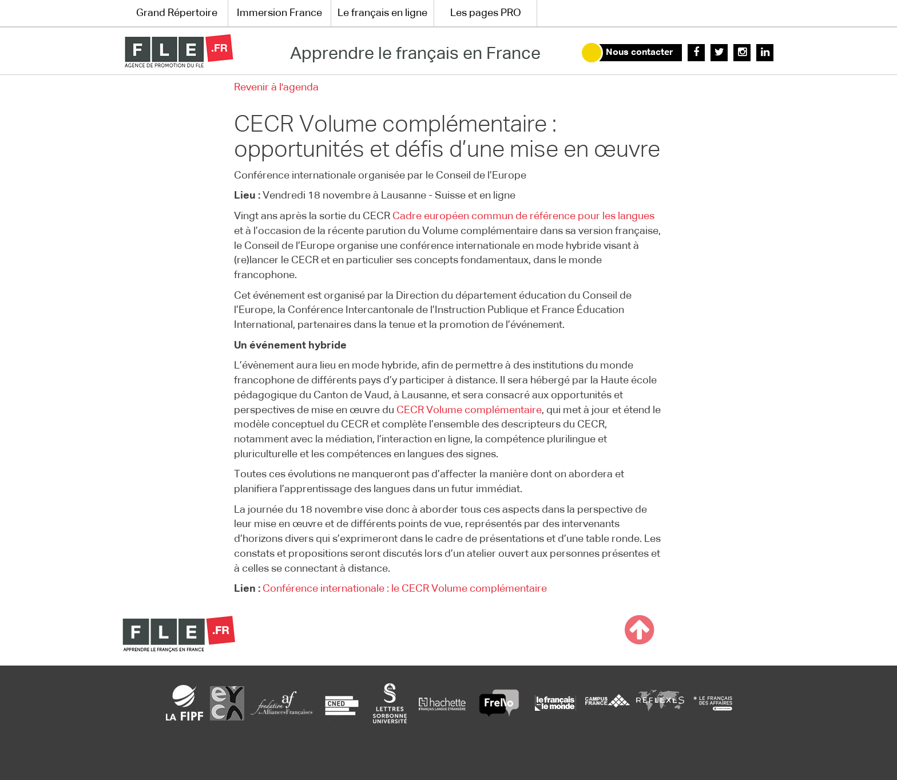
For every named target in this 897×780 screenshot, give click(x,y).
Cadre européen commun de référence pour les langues (523, 216)
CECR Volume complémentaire (469, 410)
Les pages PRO (485, 13)
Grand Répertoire (176, 13)
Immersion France (279, 13)
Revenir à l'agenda (276, 87)
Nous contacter (639, 52)
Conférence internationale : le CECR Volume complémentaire (405, 589)
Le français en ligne (382, 13)
